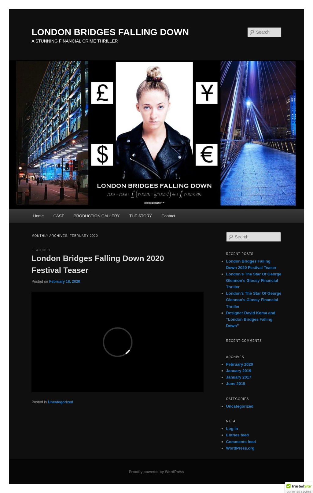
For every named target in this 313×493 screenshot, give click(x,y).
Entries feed (237, 435)
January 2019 (238, 370)
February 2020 (239, 364)
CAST (58, 216)
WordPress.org (240, 448)
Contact (168, 216)
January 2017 (238, 377)
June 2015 (235, 383)
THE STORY (140, 216)
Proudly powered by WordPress (156, 472)
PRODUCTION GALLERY (97, 216)
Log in (232, 428)
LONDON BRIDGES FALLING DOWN (110, 32)
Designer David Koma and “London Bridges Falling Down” (250, 319)
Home (38, 216)
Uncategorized (60, 402)
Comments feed (241, 441)
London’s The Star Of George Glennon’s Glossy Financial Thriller (254, 280)
